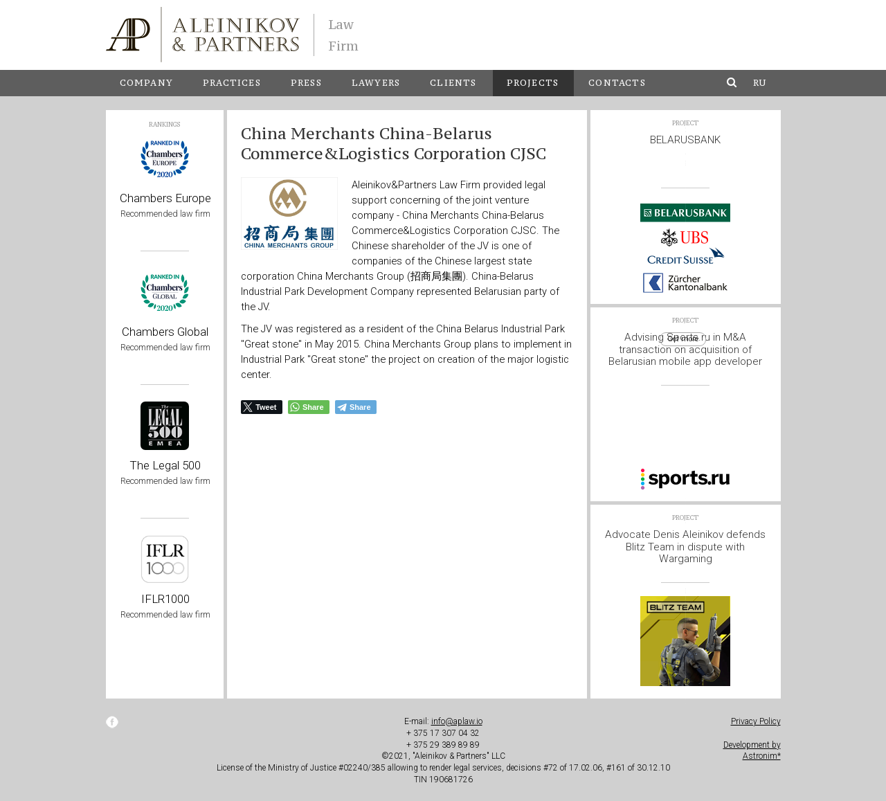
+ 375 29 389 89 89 (443, 745)
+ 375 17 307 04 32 (443, 733)
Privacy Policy (756, 721)
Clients (453, 83)
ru (759, 83)
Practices (232, 83)
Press (306, 83)
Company (146, 83)
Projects (533, 83)
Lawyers (376, 83)
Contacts (617, 83)
